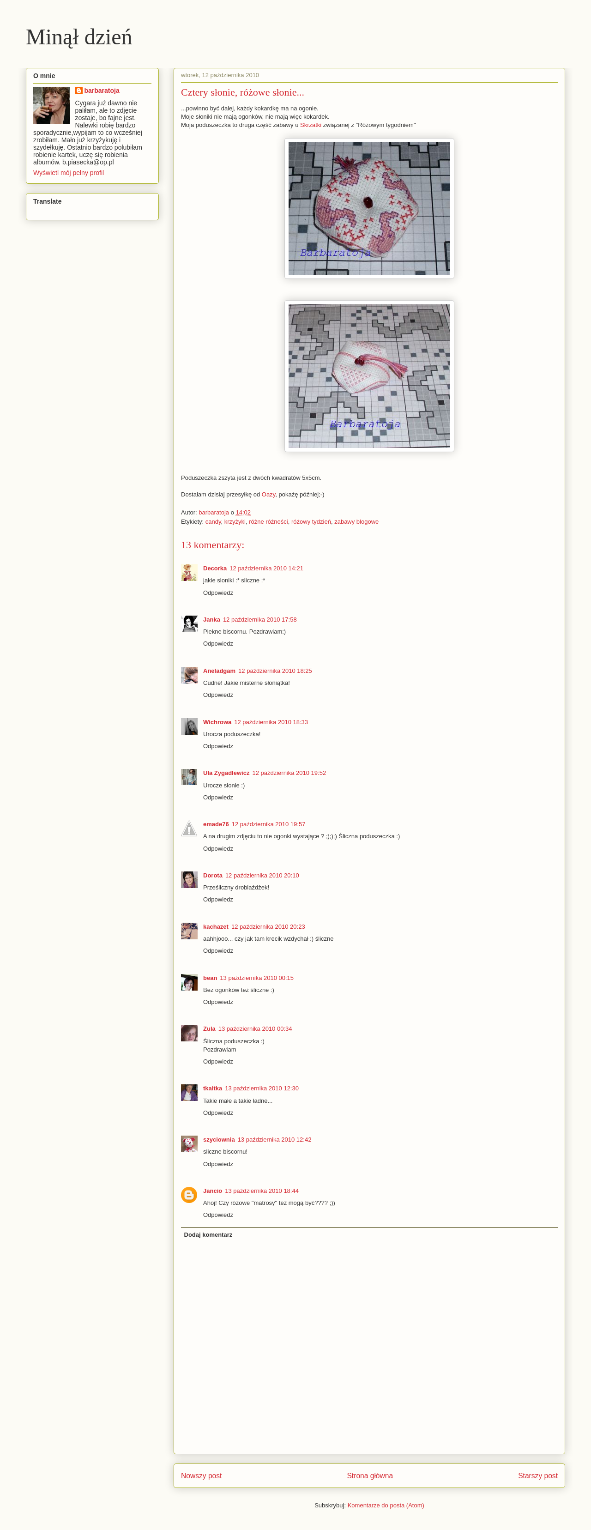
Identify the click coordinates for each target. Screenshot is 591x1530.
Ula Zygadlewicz (226, 772)
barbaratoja (102, 90)
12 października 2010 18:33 (271, 722)
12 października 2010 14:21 (266, 568)
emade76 (216, 824)
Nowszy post (201, 1476)
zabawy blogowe (356, 521)
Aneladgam (219, 670)
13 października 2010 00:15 (257, 977)
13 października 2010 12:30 (262, 1088)
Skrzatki (310, 124)
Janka (211, 619)
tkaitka (212, 1088)
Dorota (213, 875)
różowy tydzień (311, 521)
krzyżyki (235, 521)
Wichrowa (217, 722)
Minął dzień (79, 36)
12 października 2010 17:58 (260, 619)
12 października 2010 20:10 (262, 875)
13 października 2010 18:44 (262, 1190)
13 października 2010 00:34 (255, 1028)
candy (213, 521)
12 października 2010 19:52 (289, 772)
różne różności (268, 521)
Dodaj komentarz (208, 1234)
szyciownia (219, 1139)
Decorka (215, 568)
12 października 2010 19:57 (269, 824)
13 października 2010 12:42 (275, 1139)
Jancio (212, 1190)
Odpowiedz (218, 592)
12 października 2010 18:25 (275, 670)
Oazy (268, 494)
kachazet (216, 926)
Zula (209, 1028)
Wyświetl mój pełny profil (68, 172)
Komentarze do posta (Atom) (386, 1505)
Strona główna (370, 1476)
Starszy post (538, 1476)
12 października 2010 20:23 (268, 926)
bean (210, 977)
